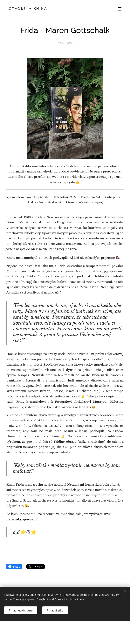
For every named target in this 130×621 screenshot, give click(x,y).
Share (14, 566)
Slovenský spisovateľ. (22, 519)
